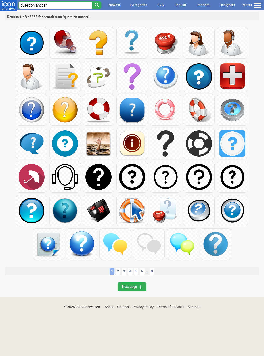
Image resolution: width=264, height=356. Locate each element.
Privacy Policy (143, 307)
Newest (114, 5)
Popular (180, 5)
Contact (123, 307)
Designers (227, 5)
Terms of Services (170, 307)
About (109, 307)
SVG (160, 5)
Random (203, 5)
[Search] (96, 5)
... (147, 271)
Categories (138, 5)
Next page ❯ (132, 287)
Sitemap (194, 307)
